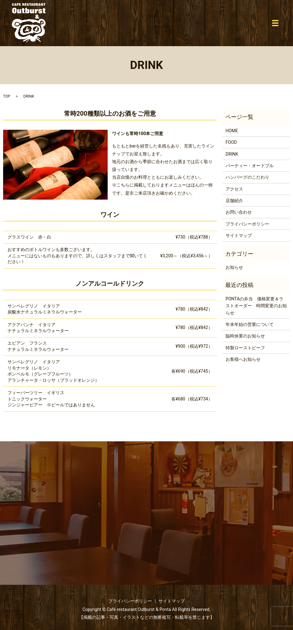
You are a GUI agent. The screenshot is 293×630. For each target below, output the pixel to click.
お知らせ (234, 267)
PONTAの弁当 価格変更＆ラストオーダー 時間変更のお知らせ (256, 305)
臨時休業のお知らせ (245, 335)
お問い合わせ (239, 212)
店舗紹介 (234, 200)
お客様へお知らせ (243, 359)
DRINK (232, 154)
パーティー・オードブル (250, 165)
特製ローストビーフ (245, 347)
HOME (232, 130)
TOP (6, 96)
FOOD (231, 142)
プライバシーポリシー (247, 223)
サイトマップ (239, 235)
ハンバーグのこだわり (247, 177)
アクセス (234, 189)
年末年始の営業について (250, 324)
